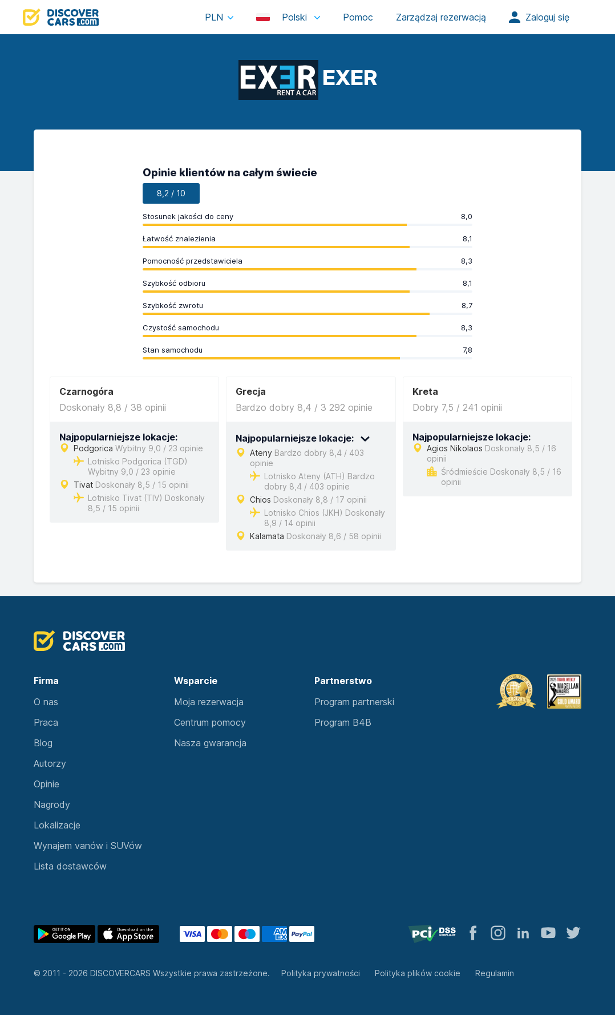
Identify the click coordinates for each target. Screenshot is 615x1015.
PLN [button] (214, 17)
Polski (283, 17)
